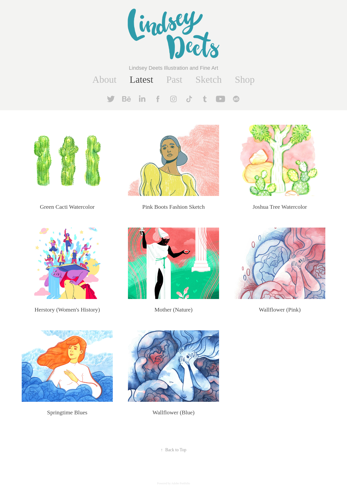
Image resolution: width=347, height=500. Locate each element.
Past (174, 79)
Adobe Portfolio (180, 483)
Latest (141, 79)
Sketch (208, 79)
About (104, 79)
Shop (244, 79)
